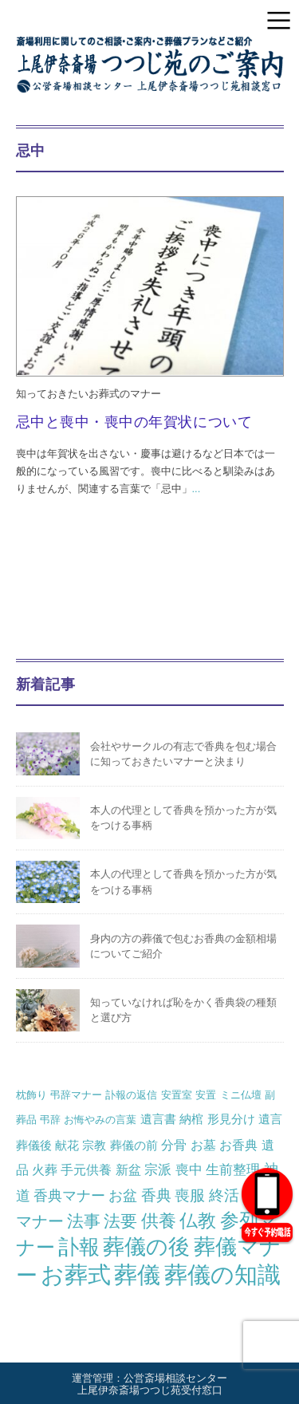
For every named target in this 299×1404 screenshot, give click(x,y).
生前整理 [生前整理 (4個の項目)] (233, 1169)
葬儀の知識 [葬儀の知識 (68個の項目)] (222, 1274)
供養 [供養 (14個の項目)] (158, 1221)
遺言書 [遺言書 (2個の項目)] (158, 1119)
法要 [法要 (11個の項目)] (120, 1221)
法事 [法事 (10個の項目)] (83, 1221)
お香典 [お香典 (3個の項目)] (238, 1145)
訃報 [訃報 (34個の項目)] (79, 1247)
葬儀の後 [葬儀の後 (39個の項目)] (146, 1247)
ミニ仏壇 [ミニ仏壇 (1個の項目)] (241, 1095)
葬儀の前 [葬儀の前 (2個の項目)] (134, 1145)
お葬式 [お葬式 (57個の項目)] (76, 1275)
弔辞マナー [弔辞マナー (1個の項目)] (76, 1095)
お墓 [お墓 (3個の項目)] (203, 1145)
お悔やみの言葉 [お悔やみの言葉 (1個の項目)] (100, 1120)
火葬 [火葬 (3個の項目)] (44, 1169)
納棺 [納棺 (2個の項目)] (191, 1119)
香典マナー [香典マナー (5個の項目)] (69, 1195)
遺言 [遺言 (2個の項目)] (270, 1119)
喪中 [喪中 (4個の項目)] (189, 1169)
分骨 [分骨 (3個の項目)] (174, 1145)
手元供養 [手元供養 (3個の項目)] (86, 1169)
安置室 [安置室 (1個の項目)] (176, 1095)
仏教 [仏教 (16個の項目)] (197, 1220)
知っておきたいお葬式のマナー (88, 394)
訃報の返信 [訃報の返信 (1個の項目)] (131, 1095)
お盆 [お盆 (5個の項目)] (122, 1195)
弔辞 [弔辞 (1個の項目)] (50, 1120)
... (196, 489)
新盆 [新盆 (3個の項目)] (128, 1169)
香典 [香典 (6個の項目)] (156, 1195)
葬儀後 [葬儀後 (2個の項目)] (34, 1145)
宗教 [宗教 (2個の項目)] (94, 1145)
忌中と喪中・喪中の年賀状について (134, 422)
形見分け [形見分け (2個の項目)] (231, 1119)
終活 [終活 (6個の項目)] (224, 1195)
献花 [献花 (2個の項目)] (67, 1145)
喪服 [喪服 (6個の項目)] (190, 1195)
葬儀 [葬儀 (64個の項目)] (137, 1275)
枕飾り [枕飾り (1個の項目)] (31, 1095)
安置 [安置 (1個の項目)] (205, 1095)
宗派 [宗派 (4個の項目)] (157, 1169)
